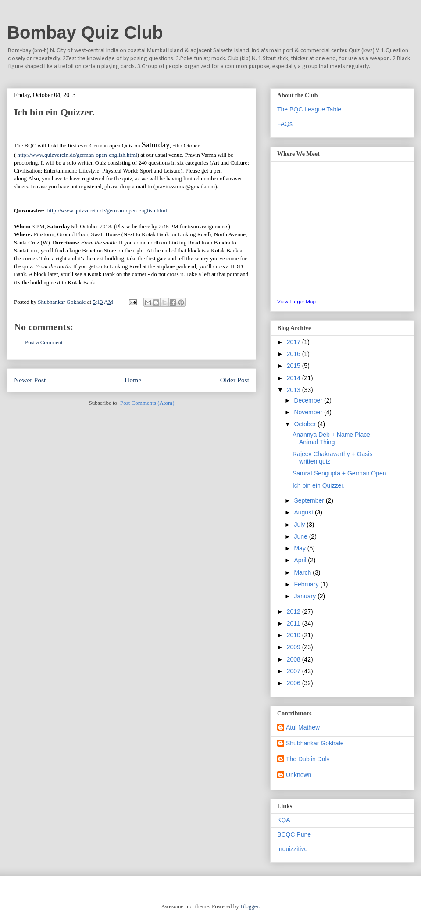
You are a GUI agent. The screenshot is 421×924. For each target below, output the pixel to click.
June (301, 536)
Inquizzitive (292, 848)
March (303, 572)
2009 (294, 647)
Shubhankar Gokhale (315, 743)
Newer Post (30, 380)
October (306, 424)
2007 (294, 671)
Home (133, 380)
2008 (294, 659)
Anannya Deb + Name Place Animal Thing (331, 438)
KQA (283, 819)
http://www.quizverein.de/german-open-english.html (77, 154)
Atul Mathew (303, 727)
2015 (294, 365)
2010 (294, 635)
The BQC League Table (309, 109)
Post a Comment (44, 342)
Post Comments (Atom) (147, 402)
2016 (294, 353)
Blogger (249, 906)
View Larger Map (296, 301)
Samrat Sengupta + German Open (339, 473)
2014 (294, 377)
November (309, 412)
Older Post (234, 380)
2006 (294, 683)
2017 (294, 341)
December (309, 400)
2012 (294, 611)
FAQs (285, 123)
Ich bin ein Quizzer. (319, 485)
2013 (294, 389)
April (301, 560)
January (306, 596)
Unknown (298, 774)
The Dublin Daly (308, 758)
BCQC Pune (294, 834)
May (300, 548)
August (304, 512)
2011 (294, 623)
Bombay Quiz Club (85, 32)
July (300, 524)
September (309, 500)
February (307, 584)
